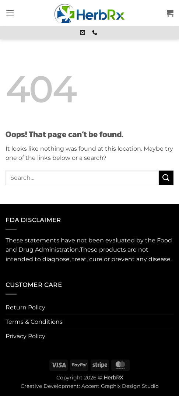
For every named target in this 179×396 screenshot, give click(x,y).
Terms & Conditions (34, 321)
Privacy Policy (25, 336)
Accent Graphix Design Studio (120, 386)
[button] (10, 13)
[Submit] (166, 178)
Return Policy (25, 307)
